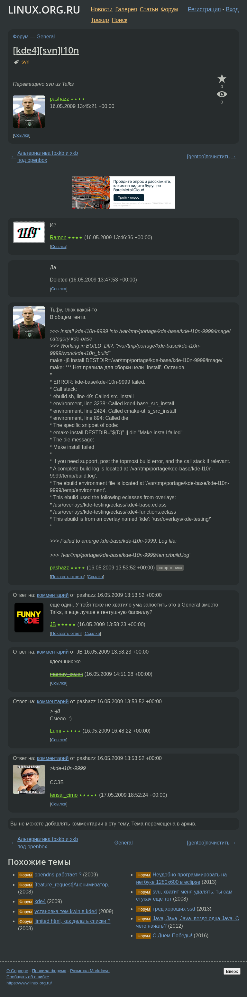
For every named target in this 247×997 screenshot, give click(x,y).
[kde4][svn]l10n (46, 50)
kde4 (40, 901)
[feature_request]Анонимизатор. (71, 884)
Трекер (100, 20)
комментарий (53, 595)
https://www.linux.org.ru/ (29, 983)
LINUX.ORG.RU (44, 9)
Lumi (55, 731)
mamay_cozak (66, 674)
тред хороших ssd (174, 909)
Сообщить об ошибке (27, 976)
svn (26, 61)
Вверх (232, 971)
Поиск (119, 20)
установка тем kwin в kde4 (65, 911)
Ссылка (21, 135)
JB (53, 624)
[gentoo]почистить (208, 156)
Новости (102, 9)
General (46, 36)
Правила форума (49, 970)
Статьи (149, 9)
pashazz (59, 99)
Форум (169, 9)
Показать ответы (67, 576)
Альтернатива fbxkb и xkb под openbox (47, 156)
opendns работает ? (57, 874)
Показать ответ (66, 633)
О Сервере (17, 970)
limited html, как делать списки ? (72, 921)
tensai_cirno (64, 795)
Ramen (58, 237)
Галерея (126, 9)
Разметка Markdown (90, 970)
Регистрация (204, 9)
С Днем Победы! (172, 935)
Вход (232, 9)
